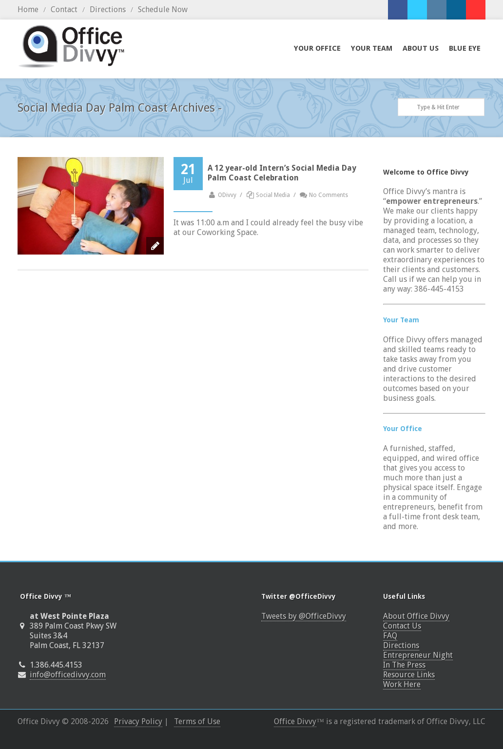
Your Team (401, 320)
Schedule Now (163, 9)
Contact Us (402, 626)
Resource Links (409, 674)
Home (28, 9)
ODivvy (222, 195)
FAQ (390, 635)
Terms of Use (197, 721)
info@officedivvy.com (68, 674)
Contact (64, 9)
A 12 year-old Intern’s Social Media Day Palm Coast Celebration (282, 172)
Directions (108, 9)
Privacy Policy (138, 721)
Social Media (273, 195)
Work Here (402, 684)
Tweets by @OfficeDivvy (303, 616)
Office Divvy (295, 721)
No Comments (323, 195)
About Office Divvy (416, 616)
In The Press (404, 665)
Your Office (402, 429)
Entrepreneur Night (418, 655)
